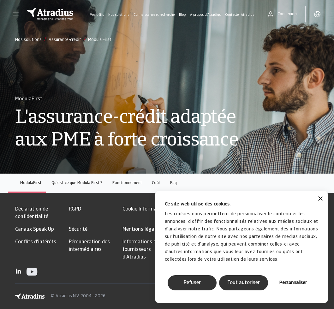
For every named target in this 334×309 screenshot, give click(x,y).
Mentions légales (141, 229)
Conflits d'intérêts (35, 242)
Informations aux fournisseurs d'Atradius (142, 250)
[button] (16, 14)
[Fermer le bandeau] (320, 199)
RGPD (75, 209)
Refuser (192, 282)
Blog (182, 15)
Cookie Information (144, 209)
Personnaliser (293, 283)
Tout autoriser (243, 282)
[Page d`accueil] (50, 14)
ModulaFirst (30, 183)
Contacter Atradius (239, 15)
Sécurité (78, 229)
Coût (156, 183)
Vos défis (97, 15)
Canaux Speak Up (34, 229)
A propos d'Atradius (205, 15)
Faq (173, 183)
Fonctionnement (127, 183)
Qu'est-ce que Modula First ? (76, 183)
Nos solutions (118, 15)
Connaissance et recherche (154, 15)
